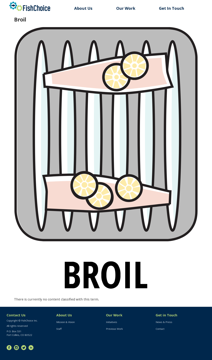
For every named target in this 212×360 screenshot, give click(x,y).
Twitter (24, 347)
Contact (160, 328)
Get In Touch (171, 8)
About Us (83, 8)
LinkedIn (31, 347)
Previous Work (114, 328)
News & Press (164, 322)
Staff (59, 328)
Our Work (125, 8)
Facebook (10, 347)
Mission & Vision (65, 322)
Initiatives (111, 322)
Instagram (17, 347)
